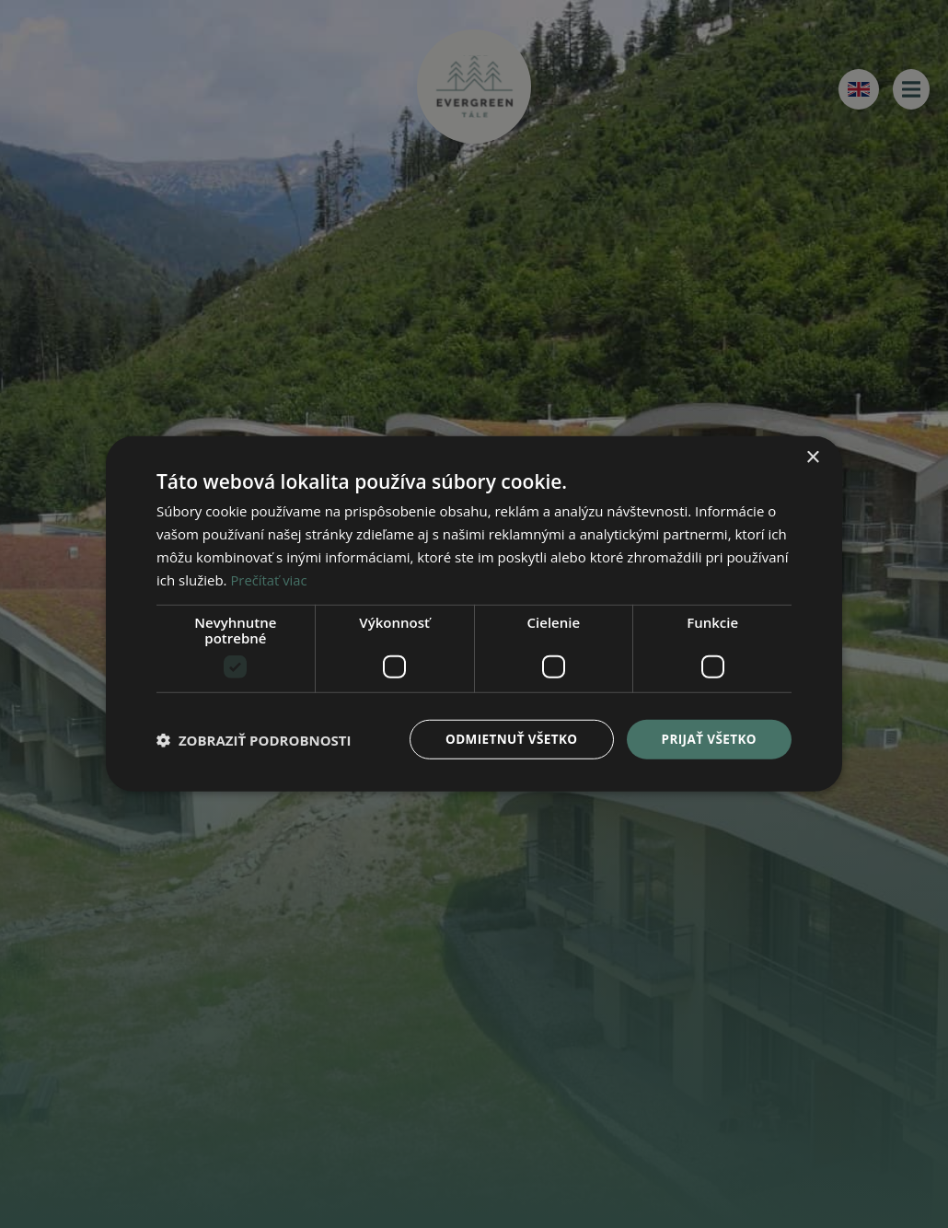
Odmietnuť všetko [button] (505, 738)
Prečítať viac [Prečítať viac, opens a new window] (268, 579)
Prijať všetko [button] (707, 738)
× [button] (812, 457)
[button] (254, 740)
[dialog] (474, 614)
